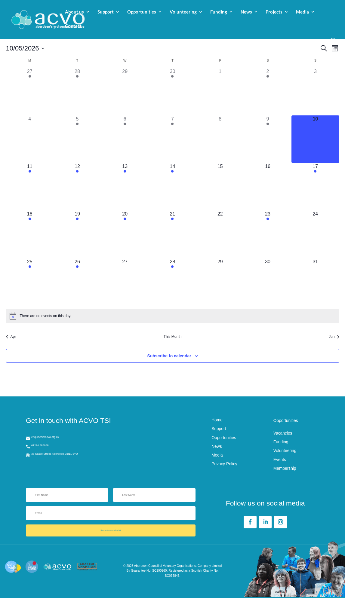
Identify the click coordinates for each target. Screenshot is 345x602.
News (246, 12)
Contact (73, 26)
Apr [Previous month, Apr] (11, 337)
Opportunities (141, 12)
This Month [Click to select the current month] (172, 337)
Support (105, 12)
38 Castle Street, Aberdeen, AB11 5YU (69, 459)
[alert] (172, 316)
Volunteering (183, 12)
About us (74, 12)
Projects (274, 12)
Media (302, 12)
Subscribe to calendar (169, 355)
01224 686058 (47, 448)
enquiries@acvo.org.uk (55, 437)
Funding (218, 12)
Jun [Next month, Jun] (334, 337)
